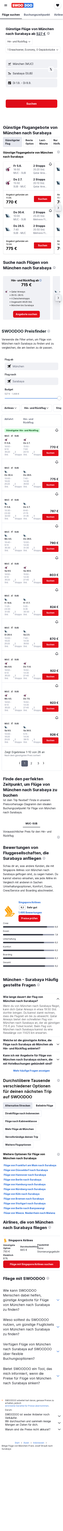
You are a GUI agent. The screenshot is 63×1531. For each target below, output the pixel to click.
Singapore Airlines (29, 983)
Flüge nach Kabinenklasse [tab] (21, 1202)
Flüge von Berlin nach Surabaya (22, 1261)
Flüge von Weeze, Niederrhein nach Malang (29, 1294)
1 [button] (24, 763)
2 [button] (31, 763)
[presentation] (48, 33)
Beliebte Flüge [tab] (44, 1187)
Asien (26, 1521)
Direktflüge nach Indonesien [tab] (22, 1194)
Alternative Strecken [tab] (17, 1187)
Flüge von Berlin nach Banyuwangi (24, 1289)
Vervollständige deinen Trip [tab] (21, 1218)
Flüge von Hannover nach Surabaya (25, 1256)
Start (17, 1521)
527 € (41, 34)
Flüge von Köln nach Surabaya (21, 1275)
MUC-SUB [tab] (31, 823)
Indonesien (38, 1521)
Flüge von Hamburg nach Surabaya (25, 1265)
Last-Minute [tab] (43, 142)
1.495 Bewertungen (30, 994)
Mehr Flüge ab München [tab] (19, 1210)
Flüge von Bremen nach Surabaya (24, 1280)
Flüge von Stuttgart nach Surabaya (25, 1284)
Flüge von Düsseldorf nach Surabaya (26, 1251)
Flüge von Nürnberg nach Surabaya (25, 1270)
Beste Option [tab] (30, 142)
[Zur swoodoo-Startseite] (22, 5)
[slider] (59, 398)
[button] (5, 5)
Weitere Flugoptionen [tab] (18, 1226)
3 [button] (38, 763)
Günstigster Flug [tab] (12, 142)
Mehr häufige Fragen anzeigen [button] (31, 1152)
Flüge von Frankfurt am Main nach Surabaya (30, 1246)
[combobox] (19, 41)
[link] (26, 314)
